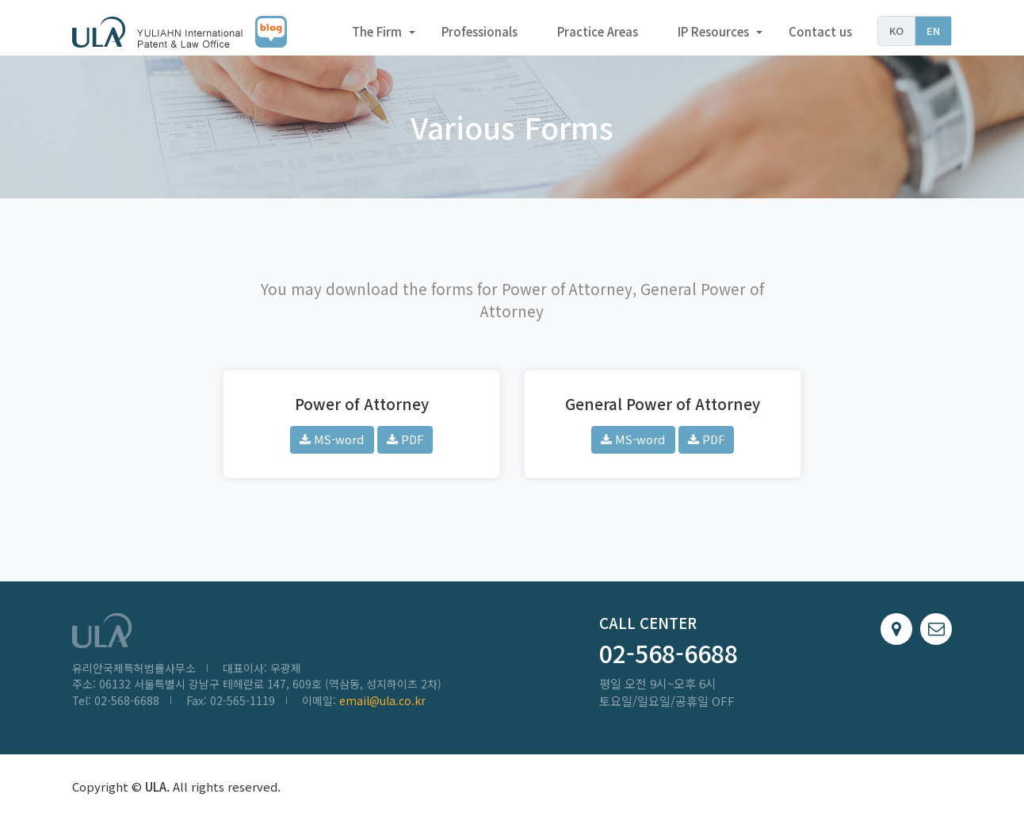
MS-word (331, 447)
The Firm (377, 31)
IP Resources (713, 31)
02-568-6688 (668, 661)
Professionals (479, 31)
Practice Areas (597, 31)
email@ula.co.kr (382, 709)
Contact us (820, 31)
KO (896, 30)
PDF (405, 447)
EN (933, 30)
